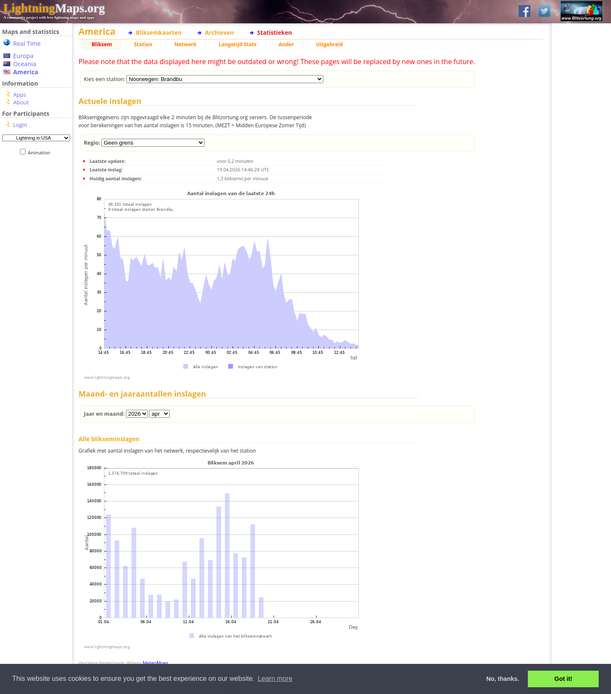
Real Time (27, 43)
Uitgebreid (329, 44)
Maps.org (54, 8)
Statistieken (274, 32)
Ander (286, 44)
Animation (41, 152)
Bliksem (102, 44)
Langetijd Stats (237, 44)
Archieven (219, 32)
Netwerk (185, 44)
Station (143, 44)
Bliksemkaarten (159, 32)
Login (20, 125)
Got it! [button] (563, 678)
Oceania (24, 64)
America (25, 72)
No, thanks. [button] (502, 678)
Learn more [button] (275, 678)
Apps (19, 94)
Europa (23, 56)
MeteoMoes (155, 663)
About (21, 102)
